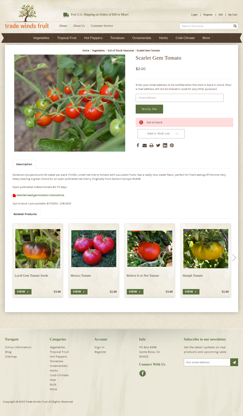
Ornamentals (141, 38)
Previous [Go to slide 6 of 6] (9, 257)
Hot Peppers (93, 38)
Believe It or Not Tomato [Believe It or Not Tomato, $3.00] (143, 275)
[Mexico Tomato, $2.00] (93, 248)
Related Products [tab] (25, 214)
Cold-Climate (185, 38)
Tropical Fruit (66, 38)
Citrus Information (18, 347)
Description (24, 164)
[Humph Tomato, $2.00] (205, 248)
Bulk (53, 384)
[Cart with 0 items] (232, 15)
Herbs (163, 38)
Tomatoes (117, 38)
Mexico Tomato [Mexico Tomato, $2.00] (81, 275)
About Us (79, 25)
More (206, 38)
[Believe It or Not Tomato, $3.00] (149, 248)
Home (63, 25)
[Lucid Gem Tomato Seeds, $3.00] (37, 248)
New (53, 380)
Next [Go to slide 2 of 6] (234, 257)
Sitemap (11, 356)
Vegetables (41, 38)
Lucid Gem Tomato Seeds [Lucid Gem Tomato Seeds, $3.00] (31, 275)
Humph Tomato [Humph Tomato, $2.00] (193, 275)
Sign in (99, 347)
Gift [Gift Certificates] (220, 14)
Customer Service (102, 25)
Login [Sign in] (194, 14)
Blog (8, 352)
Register (208, 14)
